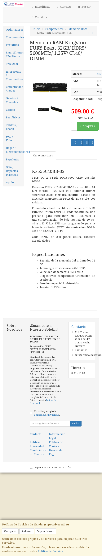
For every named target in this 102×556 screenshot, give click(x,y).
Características (43, 155)
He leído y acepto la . (47, 413)
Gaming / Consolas (12, 100)
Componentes (15, 37)
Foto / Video (9, 138)
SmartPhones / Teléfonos (15, 54)
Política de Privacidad (46, 414)
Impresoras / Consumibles (14, 75)
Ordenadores (14, 29)
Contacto (64, 6)
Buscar (84, 6)
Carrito (39, 17)
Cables (10, 109)
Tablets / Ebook (11, 127)
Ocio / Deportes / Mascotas (12, 171)
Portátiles (12, 44)
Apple (10, 182)
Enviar (75, 423)
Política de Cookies (50, 551)
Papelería (12, 159)
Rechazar (26, 531)
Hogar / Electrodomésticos (15, 149)
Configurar (10, 531)
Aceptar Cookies (45, 531)
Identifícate (40, 6)
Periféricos (13, 117)
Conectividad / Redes (14, 88)
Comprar (87, 126)
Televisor (12, 64)
